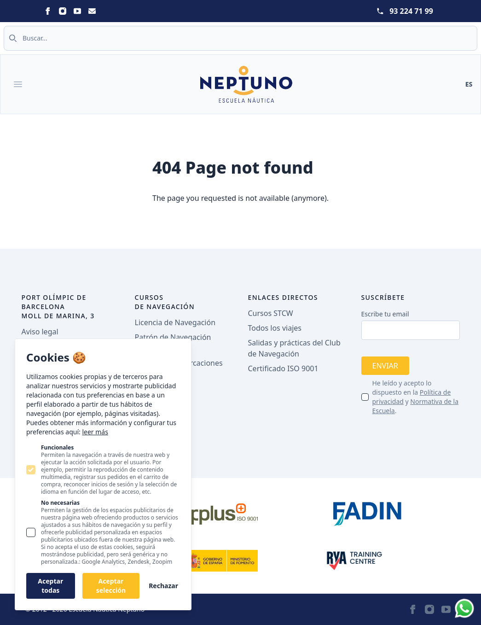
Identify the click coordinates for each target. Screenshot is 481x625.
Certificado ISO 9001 (283, 368)
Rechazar (163, 585)
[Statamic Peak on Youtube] (77, 11)
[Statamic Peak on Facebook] (48, 11)
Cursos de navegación (165, 302)
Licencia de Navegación (175, 322)
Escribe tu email (385, 314)
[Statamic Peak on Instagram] (62, 11)
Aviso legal (40, 332)
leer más (95, 431)
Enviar (385, 366)
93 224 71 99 (411, 11)
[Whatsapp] (464, 608)
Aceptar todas (50, 586)
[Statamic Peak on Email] (92, 11)
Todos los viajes (274, 328)
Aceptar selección (111, 586)
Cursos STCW (270, 313)
